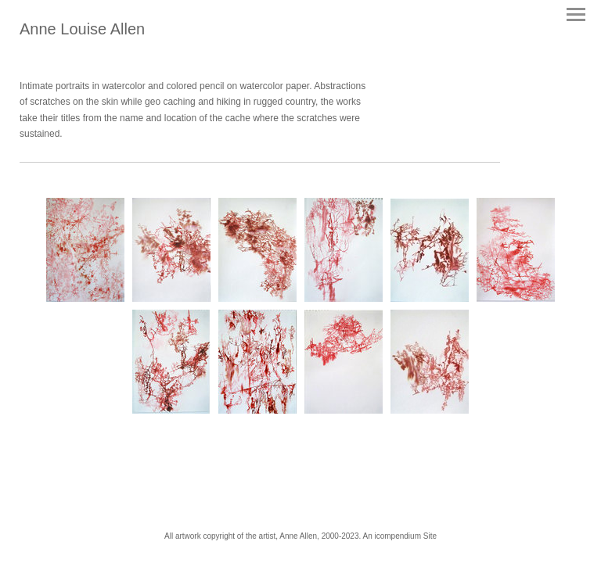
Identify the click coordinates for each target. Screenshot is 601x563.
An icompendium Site (399, 536)
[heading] (82, 31)
